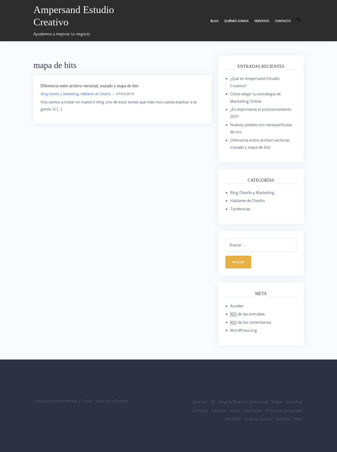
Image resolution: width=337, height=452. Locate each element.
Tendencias (240, 209)
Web (298, 419)
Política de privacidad (283, 410)
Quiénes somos (236, 21)
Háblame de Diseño (95, 94)
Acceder (237, 306)
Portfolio (233, 419)
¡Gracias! (199, 402)
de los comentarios (250, 322)
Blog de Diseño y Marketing (243, 402)
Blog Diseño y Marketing (59, 94)
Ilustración (252, 410)
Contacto (283, 21)
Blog (214, 21)
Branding (294, 402)
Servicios (261, 21)
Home (234, 410)
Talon (98, 401)
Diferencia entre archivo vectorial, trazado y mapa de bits (89, 85)
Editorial (218, 410)
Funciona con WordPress (55, 401)
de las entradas (247, 314)
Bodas (276, 402)
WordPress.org (243, 330)
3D (212, 402)
